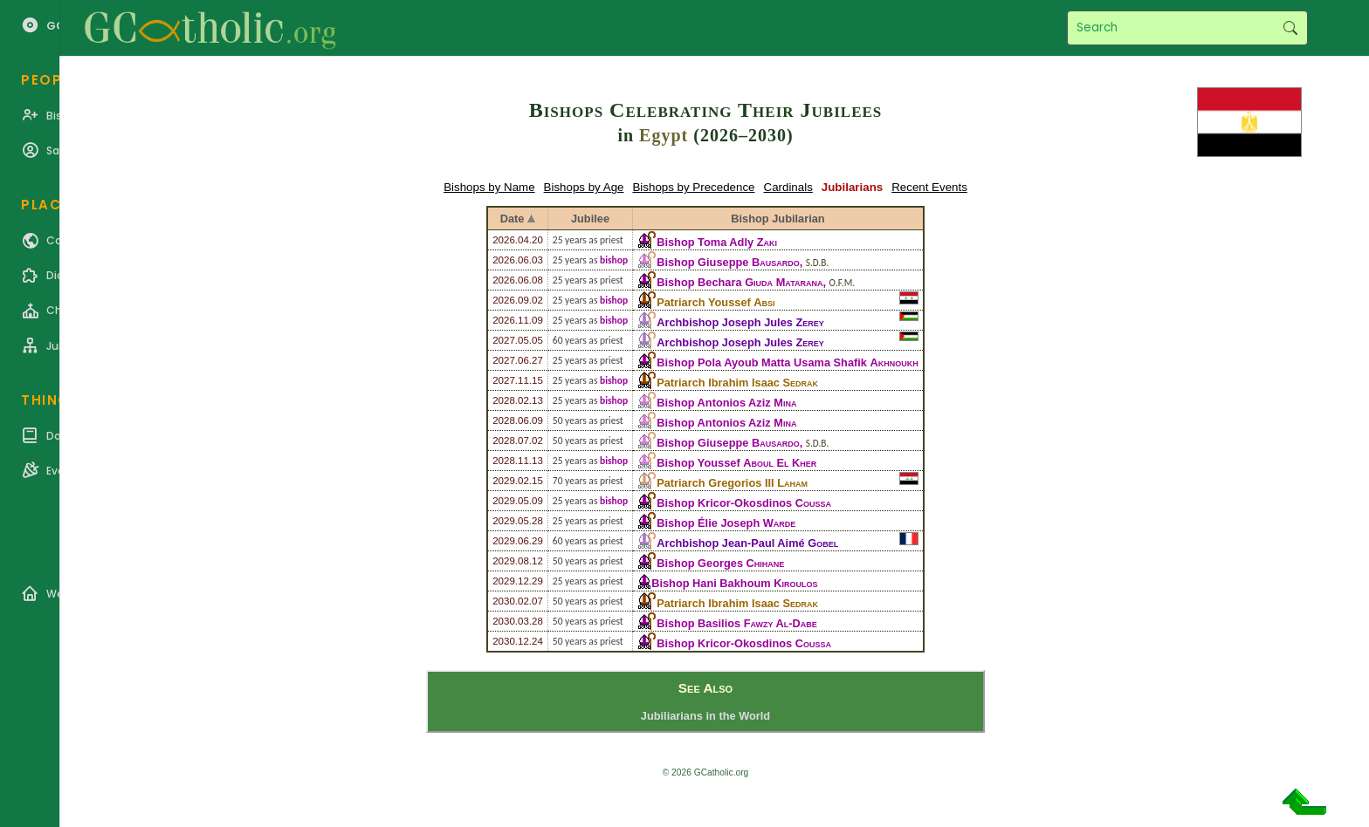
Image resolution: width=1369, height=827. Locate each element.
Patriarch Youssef (715, 302)
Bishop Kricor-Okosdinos (744, 502)
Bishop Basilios (737, 623)
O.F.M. (842, 283)
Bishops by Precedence (693, 187)
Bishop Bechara (739, 282)
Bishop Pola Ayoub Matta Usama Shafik (787, 362)
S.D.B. (817, 262)
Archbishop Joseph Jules (740, 322)
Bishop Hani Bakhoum (734, 583)
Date (512, 218)
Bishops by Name (489, 187)
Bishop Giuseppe (728, 262)
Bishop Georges (720, 563)
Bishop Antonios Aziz (726, 402)
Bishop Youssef (736, 462)
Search (1290, 28)
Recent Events (929, 187)
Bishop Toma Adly (717, 242)
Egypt (663, 135)
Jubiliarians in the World (705, 715)
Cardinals (788, 187)
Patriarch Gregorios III (732, 482)
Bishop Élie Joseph (726, 523)
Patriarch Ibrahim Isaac (737, 382)
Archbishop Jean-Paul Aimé (747, 543)
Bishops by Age (584, 187)
